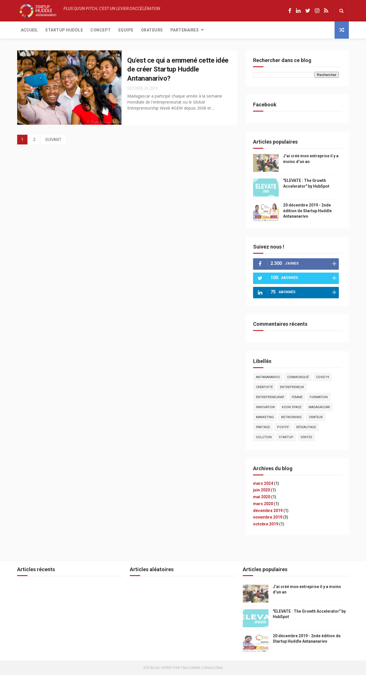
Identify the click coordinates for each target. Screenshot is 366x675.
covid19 (322, 377)
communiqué (298, 377)
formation (319, 397)
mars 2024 (263, 483)
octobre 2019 (265, 524)
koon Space (291, 407)
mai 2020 (261, 497)
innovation (265, 407)
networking (291, 417)
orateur (316, 417)
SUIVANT (53, 139)
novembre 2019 (267, 517)
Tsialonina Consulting (202, 667)
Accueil (29, 30)
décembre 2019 (268, 510)
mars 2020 (263, 503)
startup (286, 437)
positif (283, 427)
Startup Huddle (64, 30)
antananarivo (268, 377)
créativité (264, 387)
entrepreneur (292, 387)
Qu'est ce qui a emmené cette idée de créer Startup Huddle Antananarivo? (177, 69)
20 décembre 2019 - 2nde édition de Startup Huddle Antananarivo (307, 211)
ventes (306, 437)
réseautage (306, 427)
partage (263, 427)
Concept (100, 30)
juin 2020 (261, 490)
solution (264, 437)
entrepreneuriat (270, 397)
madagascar (319, 407)
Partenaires (184, 30)
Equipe (126, 30)
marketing (265, 417)
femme (297, 397)
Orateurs (152, 30)
